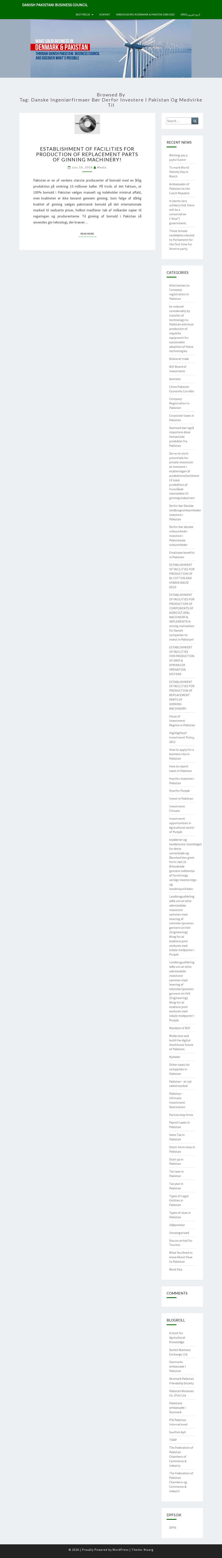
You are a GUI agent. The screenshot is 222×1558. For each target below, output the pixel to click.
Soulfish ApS (177, 1432)
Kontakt (104, 14)
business (175, 379)
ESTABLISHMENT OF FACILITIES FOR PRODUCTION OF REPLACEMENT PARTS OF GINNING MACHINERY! (87, 154)
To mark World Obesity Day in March (179, 171)
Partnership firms (181, 1115)
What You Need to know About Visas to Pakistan (181, 1257)
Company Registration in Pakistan (179, 403)
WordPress (120, 1550)
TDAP (173, 1440)
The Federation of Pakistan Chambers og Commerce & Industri (181, 1482)
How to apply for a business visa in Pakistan (181, 754)
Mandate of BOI (179, 1028)
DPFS (172, 1528)
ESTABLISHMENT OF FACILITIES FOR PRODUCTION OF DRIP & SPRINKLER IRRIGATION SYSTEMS (181, 660)
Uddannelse (177, 1225)
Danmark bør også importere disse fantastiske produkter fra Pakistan (181, 437)
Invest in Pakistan (181, 798)
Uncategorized (179, 1233)
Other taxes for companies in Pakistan (179, 1069)
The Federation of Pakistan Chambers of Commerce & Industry (181, 1456)
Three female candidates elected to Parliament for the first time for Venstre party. (181, 240)
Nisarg (149, 1550)
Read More (88, 233)
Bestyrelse (83, 14)
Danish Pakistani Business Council (55, 4)
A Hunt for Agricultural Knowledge (177, 1337)
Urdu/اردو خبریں (190, 14)
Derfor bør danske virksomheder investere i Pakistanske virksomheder (181, 535)
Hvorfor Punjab (179, 791)
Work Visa (175, 1269)
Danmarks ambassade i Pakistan (177, 1366)
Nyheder (174, 1057)
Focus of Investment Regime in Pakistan (182, 720)
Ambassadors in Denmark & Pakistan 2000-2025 (145, 14)
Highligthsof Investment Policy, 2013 (181, 737)
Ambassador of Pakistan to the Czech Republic (179, 188)
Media (102, 167)
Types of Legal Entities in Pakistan (179, 1200)
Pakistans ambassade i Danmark (177, 1407)
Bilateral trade (179, 359)
